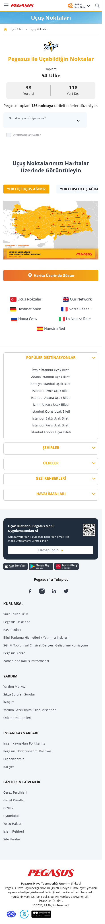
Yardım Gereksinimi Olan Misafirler (29, 710)
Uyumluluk (11, 816)
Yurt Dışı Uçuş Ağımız (80, 189)
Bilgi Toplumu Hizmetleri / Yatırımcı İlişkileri (35, 637)
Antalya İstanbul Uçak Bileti (51, 384)
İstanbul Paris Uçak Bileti (50, 425)
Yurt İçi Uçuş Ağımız (26, 189)
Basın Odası (12, 630)
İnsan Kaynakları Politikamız (24, 743)
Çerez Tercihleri (15, 792)
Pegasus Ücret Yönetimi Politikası (27, 751)
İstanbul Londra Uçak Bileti (51, 432)
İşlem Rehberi (13, 831)
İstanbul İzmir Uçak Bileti (51, 391)
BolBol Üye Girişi (82, 5)
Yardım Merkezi (15, 686)
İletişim (8, 702)
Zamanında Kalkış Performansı (26, 661)
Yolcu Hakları (13, 823)
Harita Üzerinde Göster (50, 275)
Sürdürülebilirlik (15, 614)
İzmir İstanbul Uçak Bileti (51, 370)
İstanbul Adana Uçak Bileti (50, 397)
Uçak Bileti (16, 29)
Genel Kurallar (14, 800)
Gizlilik (8, 808)
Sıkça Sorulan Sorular (19, 694)
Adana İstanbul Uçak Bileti (50, 377)
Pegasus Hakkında (16, 622)
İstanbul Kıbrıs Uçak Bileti (51, 411)
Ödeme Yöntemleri (17, 718)
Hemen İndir (50, 550)
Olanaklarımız (13, 759)
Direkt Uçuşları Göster (27, 135)
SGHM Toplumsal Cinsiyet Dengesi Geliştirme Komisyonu (45, 645)
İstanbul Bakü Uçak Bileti (50, 418)
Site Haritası (12, 839)
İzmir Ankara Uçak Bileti (51, 404)
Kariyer (8, 767)
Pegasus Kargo (14, 653)
